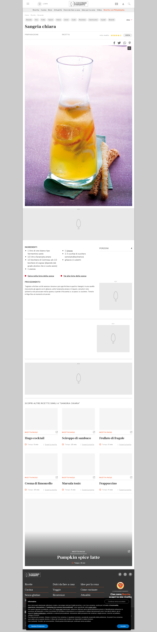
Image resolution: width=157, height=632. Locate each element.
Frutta (43, 20)
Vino (36, 20)
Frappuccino (108, 483)
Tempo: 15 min (78, 563)
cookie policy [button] (92, 607)
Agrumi (50, 20)
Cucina (43, 10)
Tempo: (32, 444)
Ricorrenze (82, 20)
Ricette (36, 10)
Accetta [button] (123, 626)
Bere (50, 10)
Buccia (126, 594)
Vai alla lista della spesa (74, 276)
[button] (129, 19)
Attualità (58, 10)
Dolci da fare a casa (72, 10)
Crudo (74, 20)
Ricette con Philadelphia (114, 10)
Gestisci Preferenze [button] (38, 626)
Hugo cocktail (34, 438)
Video (99, 10)
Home (27, 15)
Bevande (41, 15)
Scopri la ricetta (51, 444)
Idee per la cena (88, 10)
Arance (58, 20)
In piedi (103, 20)
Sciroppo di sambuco (76, 438)
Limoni (66, 20)
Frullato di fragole (111, 438)
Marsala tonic (71, 483)
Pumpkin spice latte (78, 557)
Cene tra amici (93, 20)
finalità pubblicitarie (40, 613)
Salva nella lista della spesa (41, 276)
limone (70, 250)
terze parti (59, 609)
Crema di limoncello (38, 483)
